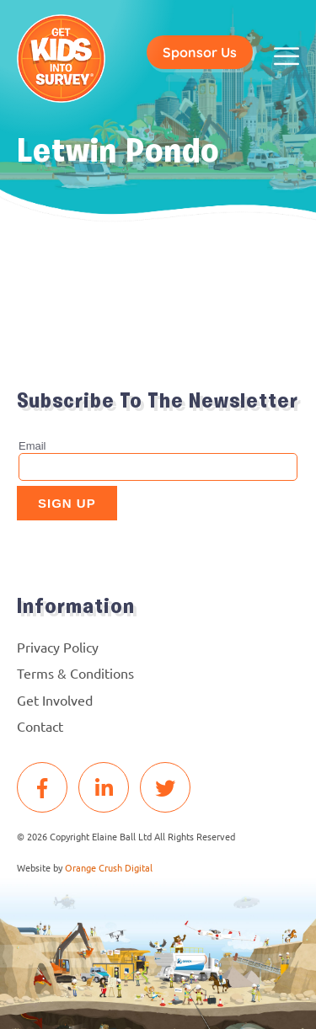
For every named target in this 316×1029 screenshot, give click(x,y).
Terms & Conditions (75, 672)
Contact (40, 725)
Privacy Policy (58, 646)
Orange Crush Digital (109, 867)
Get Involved (55, 699)
